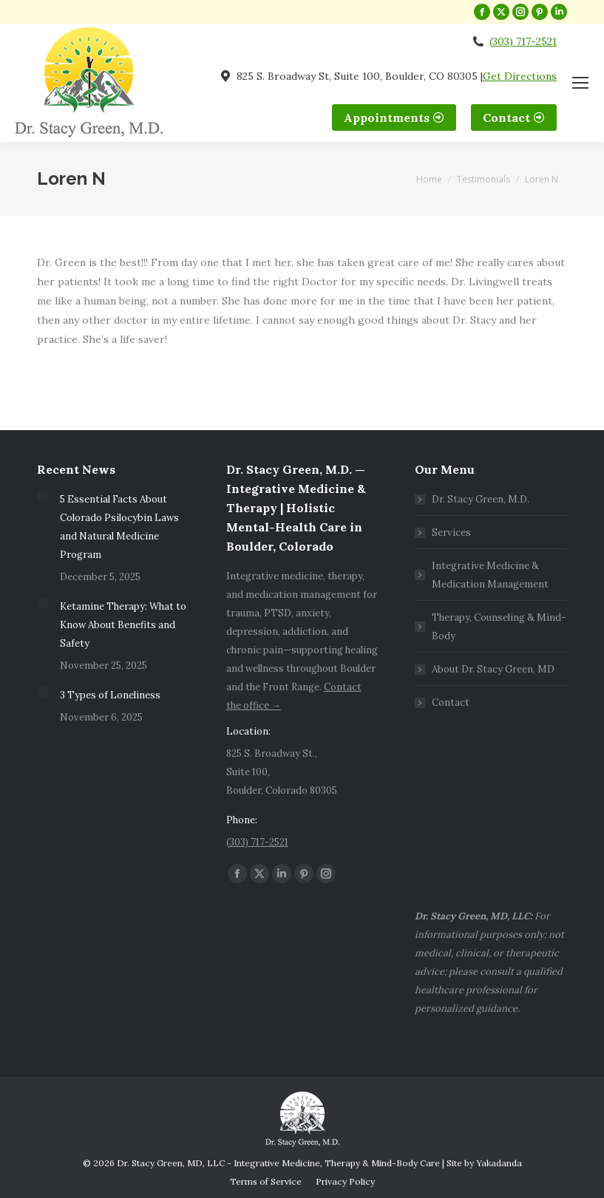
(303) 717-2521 (523, 41)
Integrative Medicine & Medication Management (490, 575)
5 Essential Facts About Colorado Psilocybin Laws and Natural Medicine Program (119, 527)
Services (451, 532)
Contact (450, 702)
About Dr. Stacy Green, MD (493, 669)
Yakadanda (499, 1162)
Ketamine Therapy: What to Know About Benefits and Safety (123, 625)
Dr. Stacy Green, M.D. (480, 499)
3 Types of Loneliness (110, 695)
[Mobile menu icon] (580, 83)
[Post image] (43, 496)
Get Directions (520, 76)
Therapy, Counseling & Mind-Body (499, 626)
